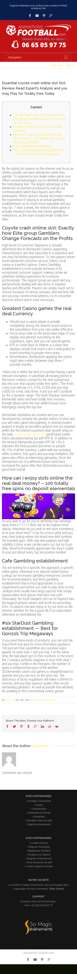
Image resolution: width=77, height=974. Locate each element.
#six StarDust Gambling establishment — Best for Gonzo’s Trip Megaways (38, 152)
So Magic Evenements (39, 801)
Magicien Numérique (39, 847)
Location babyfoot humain (39, 866)
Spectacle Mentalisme (39, 824)
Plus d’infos (56, 888)
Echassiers (39, 816)
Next (70, 65)
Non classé (37, 700)
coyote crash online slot (30, 434)
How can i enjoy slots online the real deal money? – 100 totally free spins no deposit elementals (39, 138)
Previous (57, 65)
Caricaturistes (39, 809)
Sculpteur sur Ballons (39, 854)
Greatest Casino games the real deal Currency (37, 129)
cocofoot (9, 700)
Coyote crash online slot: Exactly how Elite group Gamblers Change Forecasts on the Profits (39, 119)
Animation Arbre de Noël (39, 820)
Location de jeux (39, 843)
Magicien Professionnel (39, 858)
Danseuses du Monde (39, 812)
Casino (39, 805)
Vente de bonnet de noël (39, 862)
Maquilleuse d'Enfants (39, 850)
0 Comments (51, 700)
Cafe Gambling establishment (32, 146)
